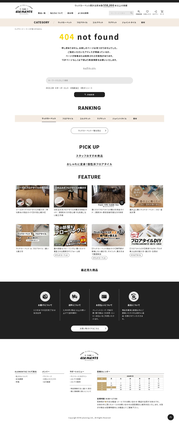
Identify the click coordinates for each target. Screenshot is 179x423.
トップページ (19, 29)
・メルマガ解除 (75, 382)
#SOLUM (50, 88)
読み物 (70, 13)
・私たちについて (21, 376)
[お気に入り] (147, 13)
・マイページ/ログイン (78, 376)
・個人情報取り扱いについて (80, 391)
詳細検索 (90, 94)
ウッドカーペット (65, 22)
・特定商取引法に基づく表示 (80, 389)
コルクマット (98, 22)
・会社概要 (19, 379)
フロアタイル (82, 22)
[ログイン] (155, 13)
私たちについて (56, 13)
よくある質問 (83, 13)
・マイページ (47, 376)
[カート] (162, 13)
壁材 (143, 22)
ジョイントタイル (129, 22)
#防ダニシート (87, 88)
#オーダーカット (62, 88)
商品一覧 (42, 13)
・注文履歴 (46, 382)
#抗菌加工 (74, 88)
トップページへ (89, 68)
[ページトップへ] (170, 417)
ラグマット (112, 22)
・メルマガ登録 (75, 379)
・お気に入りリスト (49, 379)
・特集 (17, 382)
